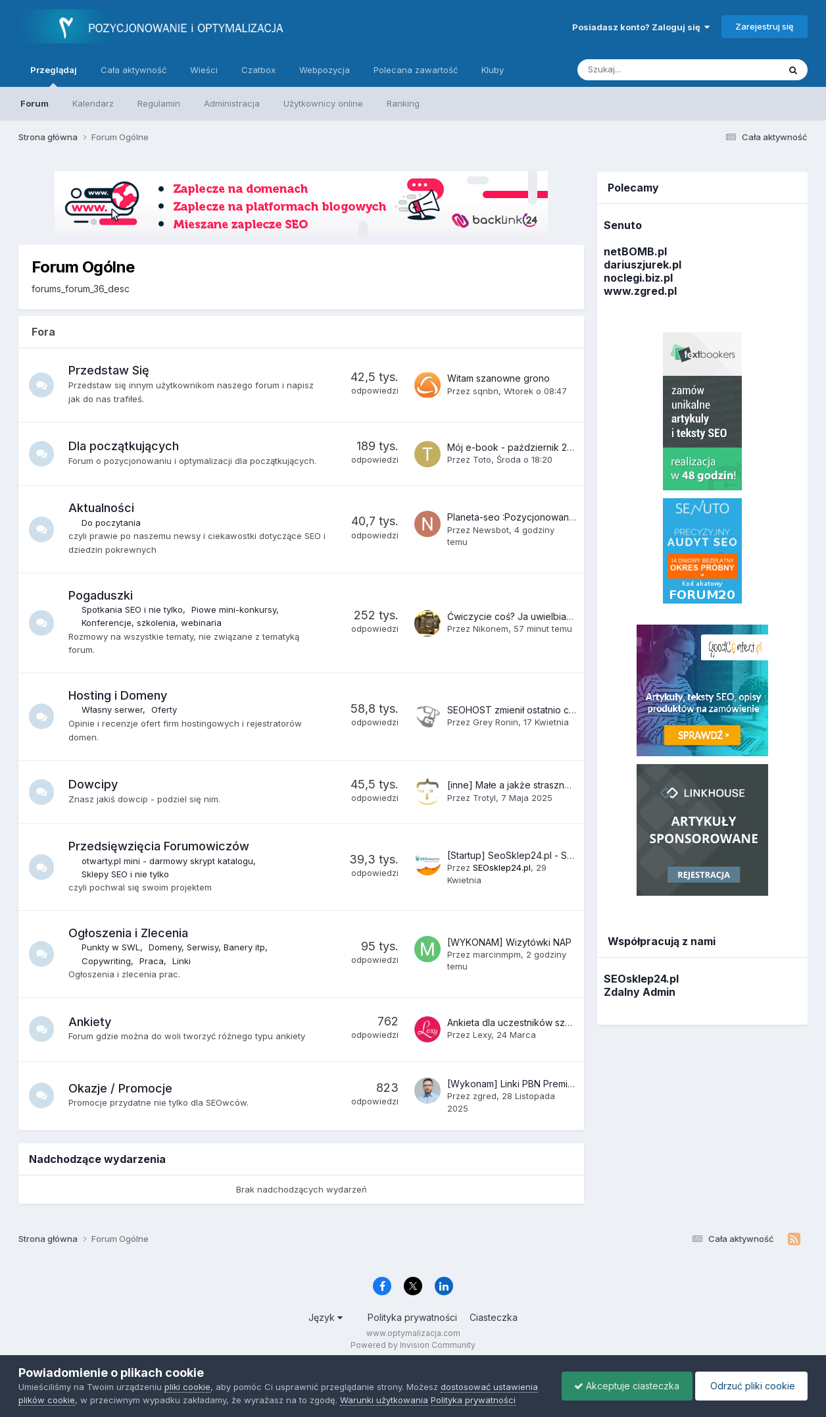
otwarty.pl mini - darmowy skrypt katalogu (169, 861)
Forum (34, 103)
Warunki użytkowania (384, 1400)
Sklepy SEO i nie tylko (126, 874)
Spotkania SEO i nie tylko (133, 609)
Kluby (492, 69)
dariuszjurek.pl (642, 264)
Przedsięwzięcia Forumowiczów (160, 846)
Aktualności (102, 508)
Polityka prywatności (412, 1317)
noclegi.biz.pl (638, 277)
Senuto (623, 225)
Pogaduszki (102, 595)
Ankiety (91, 1022)
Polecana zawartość (416, 69)
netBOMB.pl (635, 251)
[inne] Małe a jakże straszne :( (512, 784)
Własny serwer (113, 709)
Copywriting (107, 961)
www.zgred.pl (640, 290)
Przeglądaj (53, 75)
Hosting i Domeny (119, 695)
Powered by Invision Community (413, 1345)
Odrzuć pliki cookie (750, 1385)
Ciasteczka (494, 1317)
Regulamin (158, 103)
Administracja (232, 103)
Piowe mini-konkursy (235, 609)
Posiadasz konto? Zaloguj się (641, 27)
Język (325, 1317)
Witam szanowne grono (498, 378)
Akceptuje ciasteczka (623, 1385)
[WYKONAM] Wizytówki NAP (509, 942)
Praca (153, 961)
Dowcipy (94, 784)
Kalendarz (93, 103)
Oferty (165, 709)
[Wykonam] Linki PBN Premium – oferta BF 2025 (550, 1083)
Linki (183, 961)
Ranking (403, 103)
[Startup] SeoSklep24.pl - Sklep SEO (527, 855)
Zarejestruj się (764, 26)
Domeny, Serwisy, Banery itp (208, 947)
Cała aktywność (133, 69)
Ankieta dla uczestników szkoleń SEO (528, 1022)
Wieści (204, 69)
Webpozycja (324, 69)
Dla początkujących (125, 446)
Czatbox (258, 69)
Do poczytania (112, 522)
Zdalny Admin (639, 991)
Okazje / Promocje (122, 1088)
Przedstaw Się (110, 370)
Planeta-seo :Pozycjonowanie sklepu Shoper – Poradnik (569, 517)
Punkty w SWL (112, 947)
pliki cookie (187, 1386)
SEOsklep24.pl (641, 978)
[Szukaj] (647, 69)
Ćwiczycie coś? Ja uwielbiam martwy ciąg (537, 616)
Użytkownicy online (323, 103)
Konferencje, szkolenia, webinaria (153, 622)
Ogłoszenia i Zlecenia (129, 933)
